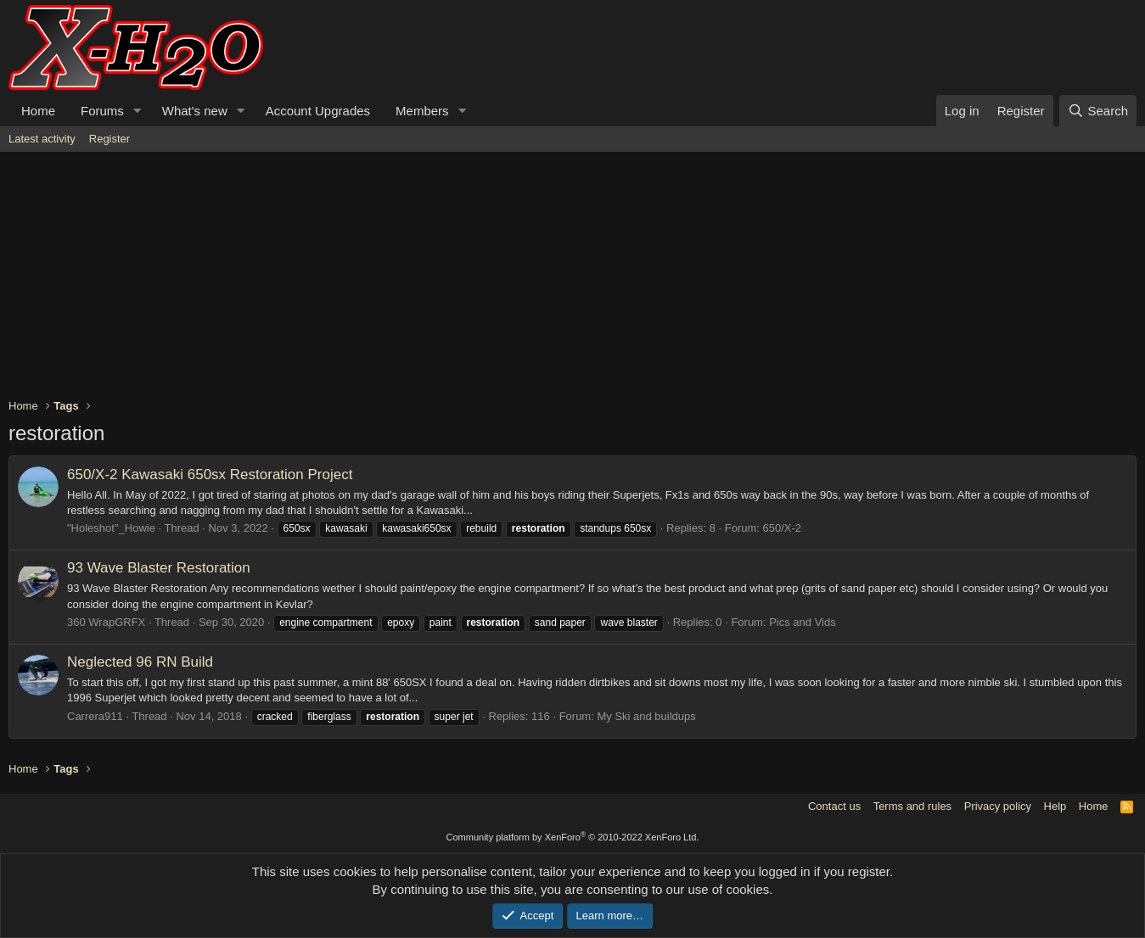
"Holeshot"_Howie (111, 528)
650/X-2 (782, 528)
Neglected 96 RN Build (140, 662)
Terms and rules (912, 806)
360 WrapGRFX (106, 622)
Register (109, 138)
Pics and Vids (802, 622)
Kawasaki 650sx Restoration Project (209, 474)
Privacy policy (997, 806)
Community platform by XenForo (572, 837)
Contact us (834, 806)
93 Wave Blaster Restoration (158, 568)
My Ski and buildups (646, 716)
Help (1055, 806)
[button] (137, 110)
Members (422, 110)
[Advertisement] (517, 279)
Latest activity (42, 138)
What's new (194, 110)
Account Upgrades (318, 110)
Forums (102, 110)
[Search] (1098, 110)
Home (38, 110)
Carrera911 (95, 716)
